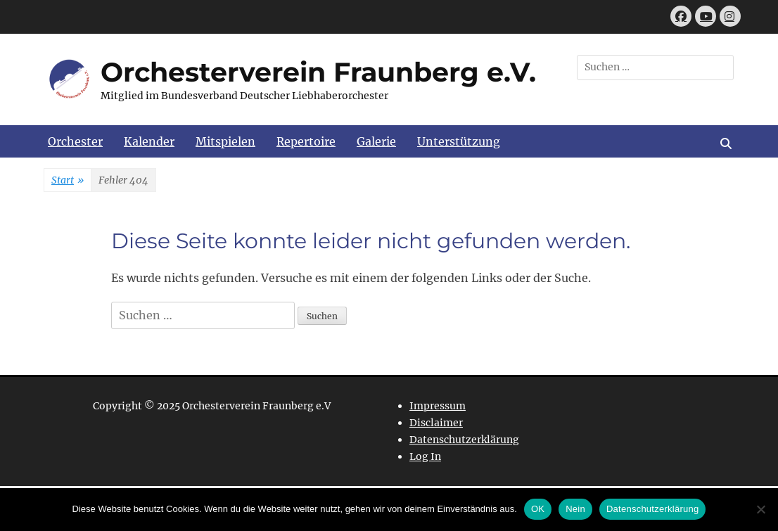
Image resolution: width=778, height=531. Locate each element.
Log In (425, 456)
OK (537, 509)
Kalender (149, 141)
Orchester (75, 141)
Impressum (437, 405)
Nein (575, 509)
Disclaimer (436, 422)
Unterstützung (458, 141)
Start (67, 180)
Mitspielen (225, 141)
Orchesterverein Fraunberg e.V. (318, 72)
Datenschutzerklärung (464, 439)
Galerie (376, 141)
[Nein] (760, 509)
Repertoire (306, 141)
